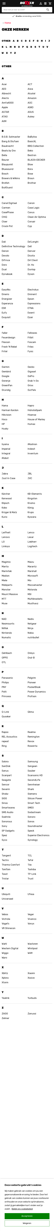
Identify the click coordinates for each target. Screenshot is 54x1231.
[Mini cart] (50, 3)
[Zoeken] (48, 9)
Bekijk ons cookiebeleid (22, 1209)
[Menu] (4, 3)
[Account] (40, 3)
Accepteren (27, 1216)
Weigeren (27, 1223)
